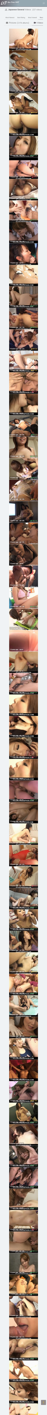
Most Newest (10, 17)
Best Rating (21, 17)
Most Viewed (32, 17)
